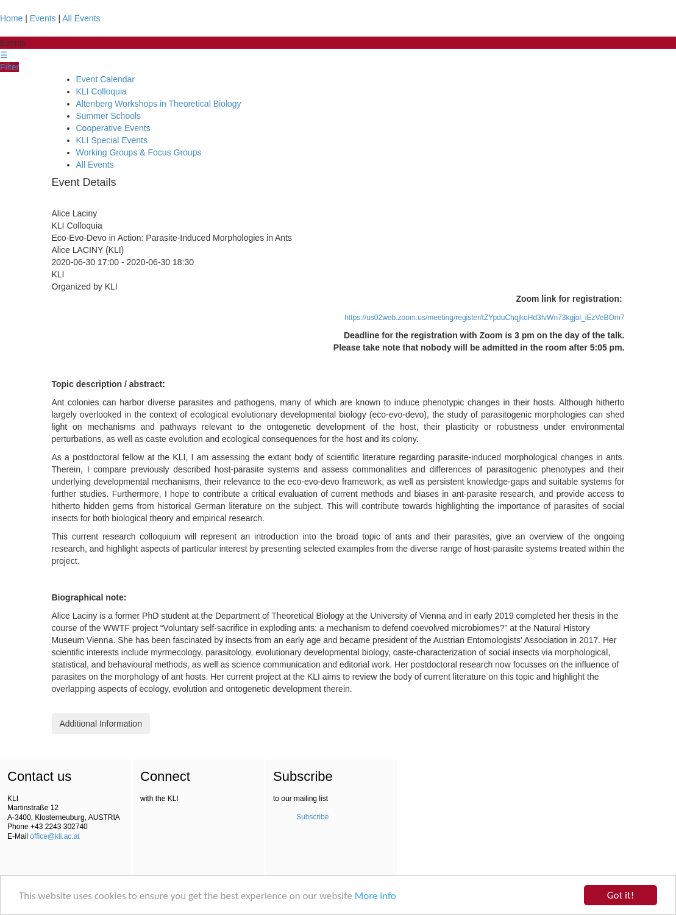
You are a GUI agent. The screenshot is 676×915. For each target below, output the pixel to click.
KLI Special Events (112, 140)
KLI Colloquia (101, 91)
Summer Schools (108, 116)
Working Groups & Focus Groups (139, 152)
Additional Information (101, 723)
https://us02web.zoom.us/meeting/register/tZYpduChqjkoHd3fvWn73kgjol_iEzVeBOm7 (484, 317)
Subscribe (312, 817)
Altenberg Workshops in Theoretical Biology (158, 104)
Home (11, 18)
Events (43, 18)
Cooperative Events (113, 128)
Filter (9, 67)
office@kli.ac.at (54, 836)
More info (375, 895)
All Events (81, 18)
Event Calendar (105, 79)
